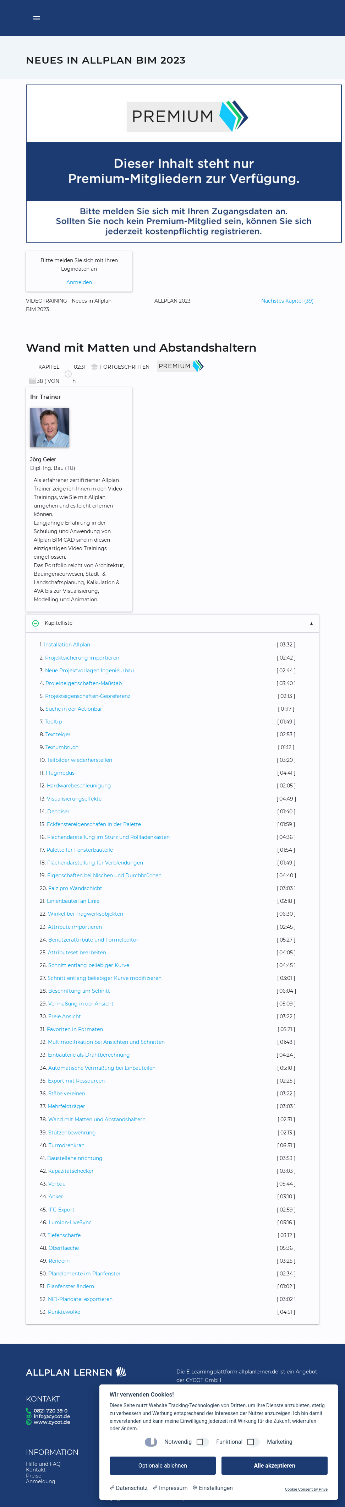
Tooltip (53, 722)
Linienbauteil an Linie (73, 901)
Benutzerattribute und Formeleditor (93, 940)
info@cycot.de (52, 1416)
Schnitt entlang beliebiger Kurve (88, 965)
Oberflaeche (64, 1248)
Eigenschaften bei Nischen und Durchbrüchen (104, 875)
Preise (33, 1476)
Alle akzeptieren (274, 1465)
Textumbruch (61, 747)
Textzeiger (58, 734)
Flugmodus (60, 773)
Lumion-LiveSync (70, 1222)
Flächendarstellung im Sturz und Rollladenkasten (108, 837)
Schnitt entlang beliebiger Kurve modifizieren (104, 978)
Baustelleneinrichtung (75, 1158)
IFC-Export (61, 1210)
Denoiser (58, 811)
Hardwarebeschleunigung (79, 785)
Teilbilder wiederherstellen (79, 760)
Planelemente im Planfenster (84, 1273)
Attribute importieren (75, 927)
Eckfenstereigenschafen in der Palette (94, 824)
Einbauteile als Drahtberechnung (89, 1055)
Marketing (279, 1441)
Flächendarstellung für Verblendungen (95, 863)
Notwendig (178, 1441)
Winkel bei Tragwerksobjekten (85, 914)
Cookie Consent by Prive (306, 1489)
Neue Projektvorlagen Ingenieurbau (89, 670)
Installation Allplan (67, 644)
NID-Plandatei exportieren (80, 1299)
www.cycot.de (52, 1422)
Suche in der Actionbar (73, 709)
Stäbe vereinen (66, 1093)
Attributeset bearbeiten (77, 952)
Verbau (57, 1184)
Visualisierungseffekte (74, 799)
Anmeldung (40, 1481)
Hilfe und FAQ (43, 1464)
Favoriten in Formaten (75, 1029)
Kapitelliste (51, 623)
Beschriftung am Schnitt (79, 991)
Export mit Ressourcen (76, 1081)
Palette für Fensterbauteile (79, 850)
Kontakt (36, 1470)
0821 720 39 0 (50, 1411)
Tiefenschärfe (64, 1235)
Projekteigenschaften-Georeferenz (87, 696)
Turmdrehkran (66, 1145)
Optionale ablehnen (162, 1465)
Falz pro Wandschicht (75, 888)
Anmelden (79, 282)
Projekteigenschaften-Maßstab (83, 683)
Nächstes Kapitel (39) (287, 301)
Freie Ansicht (64, 1016)
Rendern (59, 1261)
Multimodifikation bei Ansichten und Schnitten (106, 1042)
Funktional (229, 1441)
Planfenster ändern (70, 1286)
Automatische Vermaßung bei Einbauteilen (101, 1068)
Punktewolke (64, 1312)
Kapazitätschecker (71, 1171)
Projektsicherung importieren (82, 658)
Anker (56, 1196)
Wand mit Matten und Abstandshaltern (97, 1119)
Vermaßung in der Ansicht (81, 1004)
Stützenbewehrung (72, 1132)
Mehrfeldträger (66, 1106)
